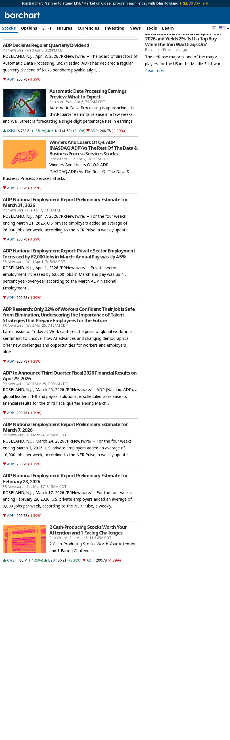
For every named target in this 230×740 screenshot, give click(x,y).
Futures (64, 28)
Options (29, 28)
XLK (54, 155)
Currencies (88, 28)
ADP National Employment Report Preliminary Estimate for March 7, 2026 (65, 451)
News (135, 28)
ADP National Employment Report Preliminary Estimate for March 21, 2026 (65, 226)
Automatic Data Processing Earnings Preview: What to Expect (87, 118)
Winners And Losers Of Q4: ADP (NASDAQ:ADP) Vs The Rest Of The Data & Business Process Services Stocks (93, 172)
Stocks (9, 28)
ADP (10, 103)
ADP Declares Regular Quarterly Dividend (46, 70)
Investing (114, 28)
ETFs (47, 28)
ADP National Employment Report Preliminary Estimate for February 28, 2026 (65, 503)
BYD (51, 584)
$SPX (11, 155)
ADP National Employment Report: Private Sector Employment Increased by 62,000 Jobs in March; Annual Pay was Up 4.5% (69, 278)
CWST (12, 584)
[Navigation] (51, 55)
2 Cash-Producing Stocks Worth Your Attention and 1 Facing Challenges (88, 554)
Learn (168, 28)
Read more (155, 94)
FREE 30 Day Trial (194, 3)
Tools (151, 28)
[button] (224, 28)
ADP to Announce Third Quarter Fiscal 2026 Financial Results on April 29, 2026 (70, 400)
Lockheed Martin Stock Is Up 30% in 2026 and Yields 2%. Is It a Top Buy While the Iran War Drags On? (183, 63)
